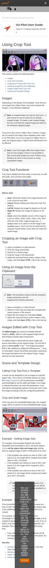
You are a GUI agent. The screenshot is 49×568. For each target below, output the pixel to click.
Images (10, 78)
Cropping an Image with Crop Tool (20, 83)
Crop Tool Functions (15, 81)
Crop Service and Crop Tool (22, 18)
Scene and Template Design (18, 91)
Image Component (12, 380)
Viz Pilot (5, 18)
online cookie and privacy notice (24, 550)
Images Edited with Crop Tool (19, 89)
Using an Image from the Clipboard (21, 86)
